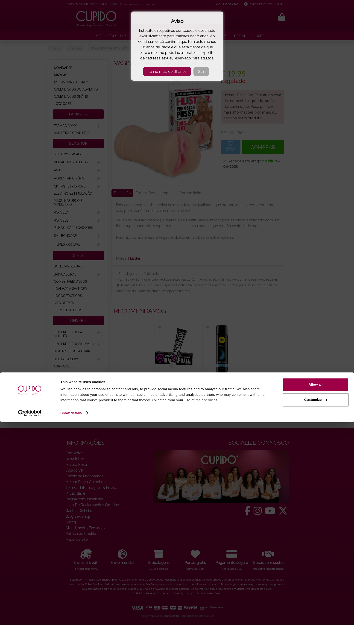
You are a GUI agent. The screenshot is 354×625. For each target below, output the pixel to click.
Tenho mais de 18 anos (167, 71)
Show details (71, 616)
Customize (315, 602)
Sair (201, 71)
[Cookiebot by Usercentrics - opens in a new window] (30, 616)
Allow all (316, 588)
